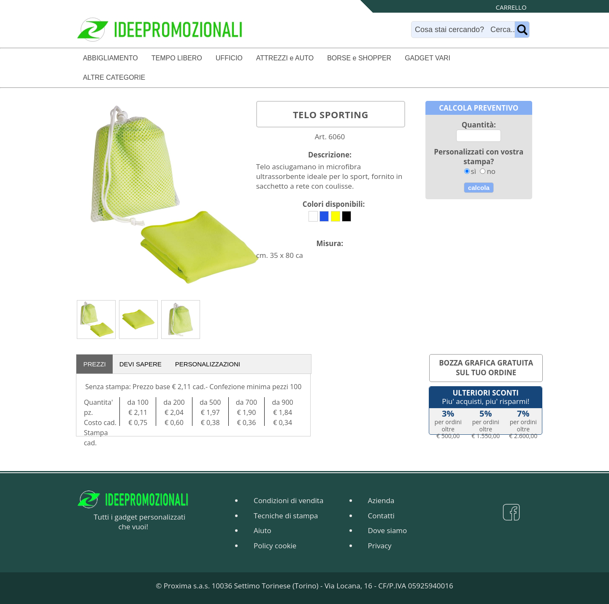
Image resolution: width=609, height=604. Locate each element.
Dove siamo (387, 530)
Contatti (381, 515)
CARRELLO (511, 7)
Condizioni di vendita (288, 500)
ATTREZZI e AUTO (285, 58)
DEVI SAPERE (140, 364)
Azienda (381, 500)
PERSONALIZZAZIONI (207, 364)
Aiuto (262, 530)
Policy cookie (275, 545)
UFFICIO (229, 58)
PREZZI (94, 364)
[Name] (522, 29)
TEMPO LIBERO (177, 58)
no (491, 171)
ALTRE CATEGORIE (114, 77)
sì (473, 171)
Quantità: (479, 125)
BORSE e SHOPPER (359, 58)
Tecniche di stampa (286, 515)
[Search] (465, 29)
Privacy (380, 545)
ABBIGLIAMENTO (110, 58)
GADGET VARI (427, 58)
